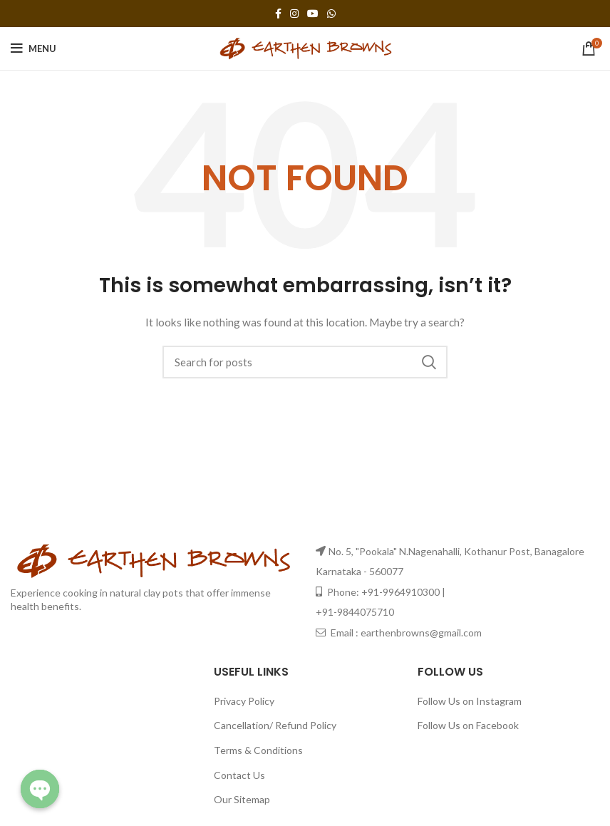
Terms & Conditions (258, 750)
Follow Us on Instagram (470, 701)
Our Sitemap (242, 799)
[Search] (305, 362)
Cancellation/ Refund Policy (275, 725)
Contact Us (239, 775)
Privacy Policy (244, 701)
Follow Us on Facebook (468, 725)
